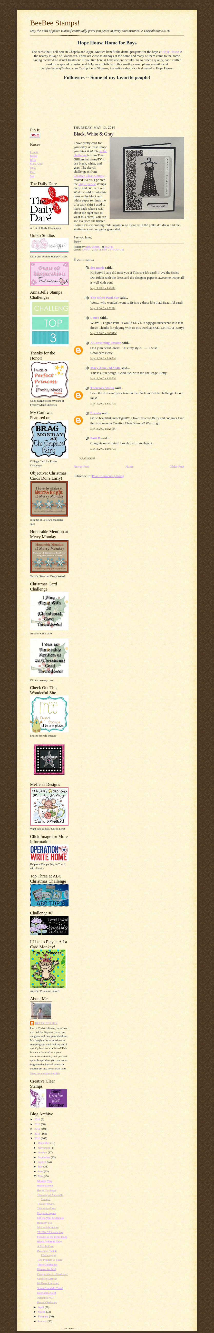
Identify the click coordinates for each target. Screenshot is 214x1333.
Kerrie (33, 155)
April (41, 1307)
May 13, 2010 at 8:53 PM (102, 308)
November (44, 1147)
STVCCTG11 (117, 249)
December (44, 1142)
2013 (37, 1124)
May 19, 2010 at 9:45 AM (103, 448)
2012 (37, 1128)
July (40, 1166)
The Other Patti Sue (104, 298)
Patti (32, 171)
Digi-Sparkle (87, 184)
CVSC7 (86, 249)
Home (129, 466)
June (41, 1171)
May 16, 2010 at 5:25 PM (102, 428)
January (43, 1321)
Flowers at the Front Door (52, 1236)
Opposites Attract (47, 1278)
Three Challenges (47, 1264)
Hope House (170, 52)
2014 (37, 1119)
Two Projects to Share (49, 1259)
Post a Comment (87, 458)
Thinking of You (46, 1208)
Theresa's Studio (102, 388)
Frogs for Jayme (46, 1213)
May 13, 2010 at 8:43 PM (102, 288)
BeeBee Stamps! (55, 23)
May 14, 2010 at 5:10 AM (103, 358)
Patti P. (95, 438)
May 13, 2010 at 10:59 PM (103, 333)
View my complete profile (45, 1073)
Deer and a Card (46, 1292)
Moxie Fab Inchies (48, 1227)
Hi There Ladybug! (48, 1283)
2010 (37, 1138)
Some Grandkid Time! (50, 1288)
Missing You (44, 1180)
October (43, 1152)
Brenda (95, 413)
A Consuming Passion (105, 343)
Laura (94, 318)
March (42, 1311)
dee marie (97, 267)
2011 (37, 1133)
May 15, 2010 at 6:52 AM (103, 403)
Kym (33, 159)
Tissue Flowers (46, 1203)
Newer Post (81, 466)
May (41, 1175)
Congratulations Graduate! (52, 1274)
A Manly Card (45, 1246)
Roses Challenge (46, 1190)
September (44, 1157)
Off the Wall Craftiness (50, 1217)
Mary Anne (36, 163)
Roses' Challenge (47, 1302)
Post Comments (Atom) (108, 476)
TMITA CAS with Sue (50, 1232)
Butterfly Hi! (44, 1222)
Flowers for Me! (46, 1269)
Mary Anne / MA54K (105, 368)
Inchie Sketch (45, 1185)
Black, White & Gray (49, 1241)
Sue (32, 175)
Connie (34, 151)
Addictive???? (45, 1297)
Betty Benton (46, 1023)
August (42, 1161)
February (43, 1316)
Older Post (177, 466)
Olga (33, 167)
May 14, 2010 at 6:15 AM (103, 378)
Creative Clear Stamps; (89, 176)
